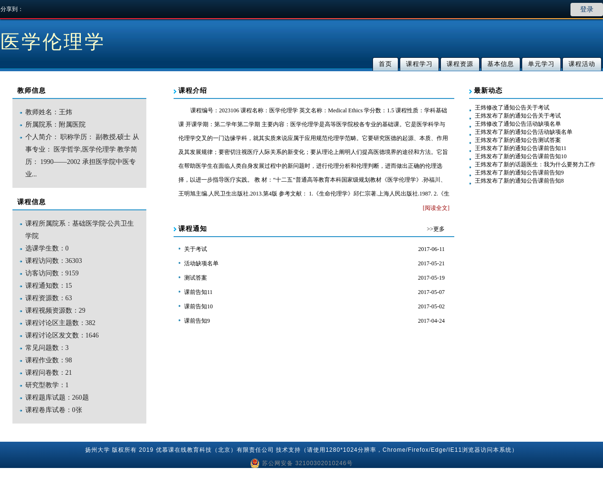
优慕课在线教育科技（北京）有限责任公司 (215, 449)
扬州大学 (97, 449)
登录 (586, 9)
